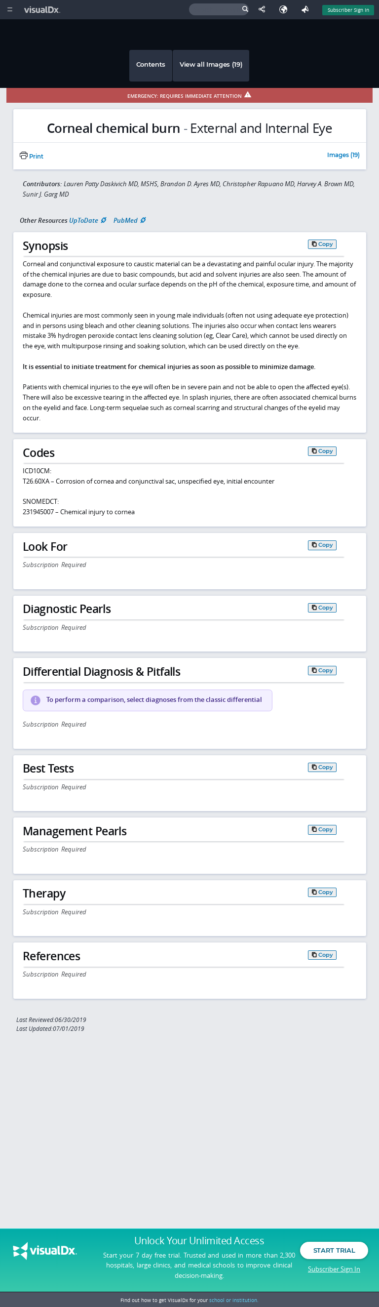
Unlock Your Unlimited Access (199, 1242)
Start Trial (334, 1252)
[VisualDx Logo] (43, 9)
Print (31, 156)
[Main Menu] (9, 9)
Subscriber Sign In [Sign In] (348, 9)
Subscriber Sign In (334, 1270)
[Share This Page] (264, 9)
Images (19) (343, 156)
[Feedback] (307, 9)
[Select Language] (286, 9)
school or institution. (234, 1300)
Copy (325, 244)
